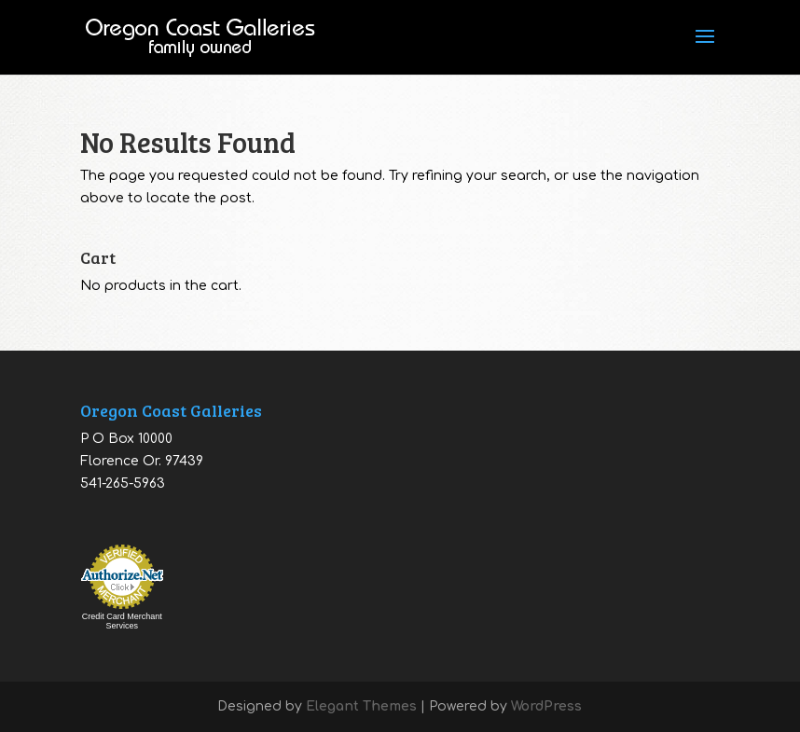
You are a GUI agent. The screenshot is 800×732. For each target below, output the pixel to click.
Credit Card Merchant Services (122, 621)
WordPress (546, 706)
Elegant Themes (361, 706)
